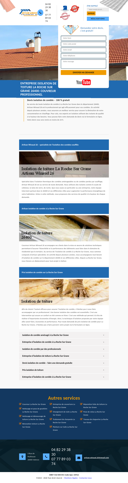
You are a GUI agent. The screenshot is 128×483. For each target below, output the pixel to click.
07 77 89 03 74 (48, 18)
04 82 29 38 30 (48, 7)
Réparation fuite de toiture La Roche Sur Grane (95, 406)
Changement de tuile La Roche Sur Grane (65, 413)
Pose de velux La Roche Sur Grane (94, 413)
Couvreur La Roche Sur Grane (34, 404)
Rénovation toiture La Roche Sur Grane (33, 425)
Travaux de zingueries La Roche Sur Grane (95, 421)
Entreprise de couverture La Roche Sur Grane (64, 406)
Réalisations (98, 19)
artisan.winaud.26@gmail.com (92, 457)
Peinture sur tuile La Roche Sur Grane (65, 428)
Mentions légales (71, 478)
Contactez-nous (85, 478)
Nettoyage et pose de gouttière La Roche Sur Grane (34, 410)
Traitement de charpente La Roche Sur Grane (64, 421)
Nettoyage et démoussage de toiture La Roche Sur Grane (34, 417)
